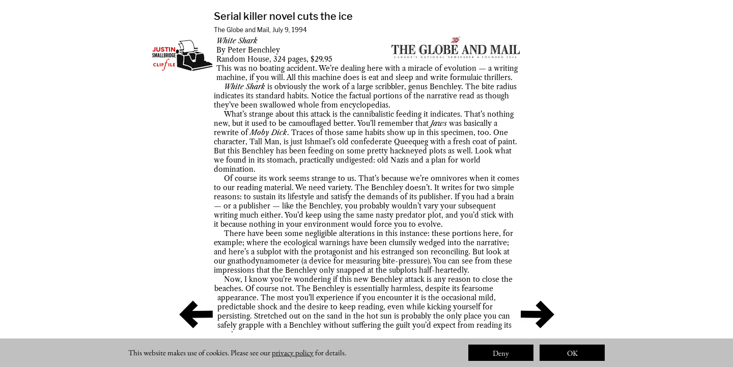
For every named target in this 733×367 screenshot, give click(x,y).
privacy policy (293, 352)
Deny (501, 353)
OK (572, 353)
